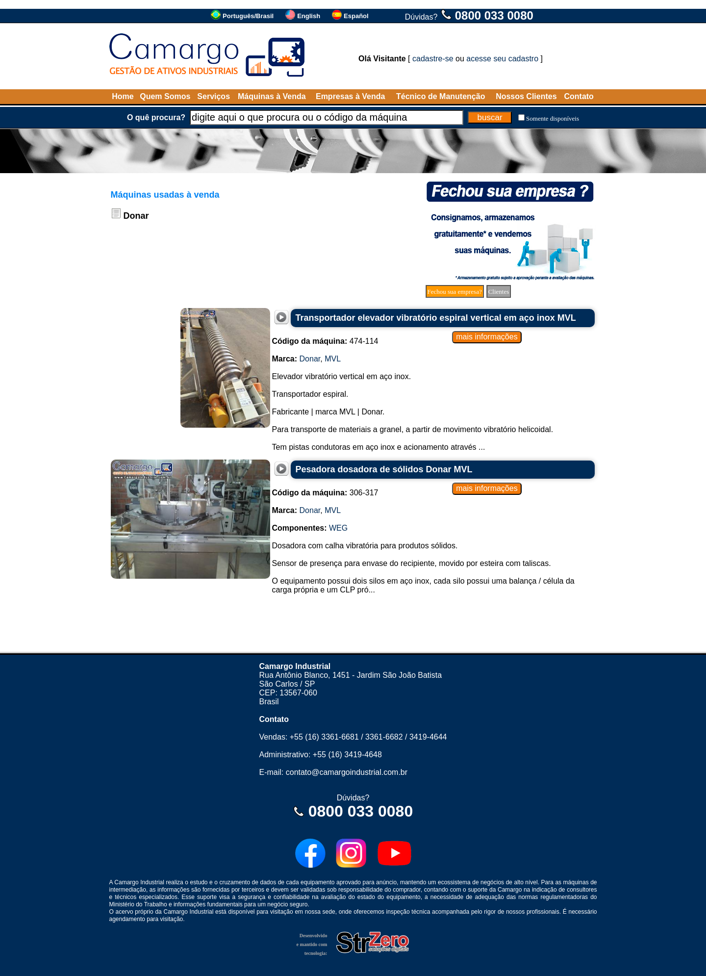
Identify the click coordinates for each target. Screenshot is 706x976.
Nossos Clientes (526, 96)
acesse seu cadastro (502, 58)
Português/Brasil (248, 16)
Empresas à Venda (350, 96)
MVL (333, 359)
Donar (310, 359)
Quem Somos (165, 96)
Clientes (498, 291)
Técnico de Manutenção (440, 96)
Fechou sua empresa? (455, 291)
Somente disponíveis (552, 118)
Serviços (213, 96)
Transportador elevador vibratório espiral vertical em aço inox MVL (436, 318)
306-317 (325, 492)
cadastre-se (433, 58)
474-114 (325, 341)
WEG (338, 528)
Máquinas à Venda (272, 96)
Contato (578, 96)
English (308, 16)
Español (356, 16)
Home (122, 96)
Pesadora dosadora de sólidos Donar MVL (384, 469)
